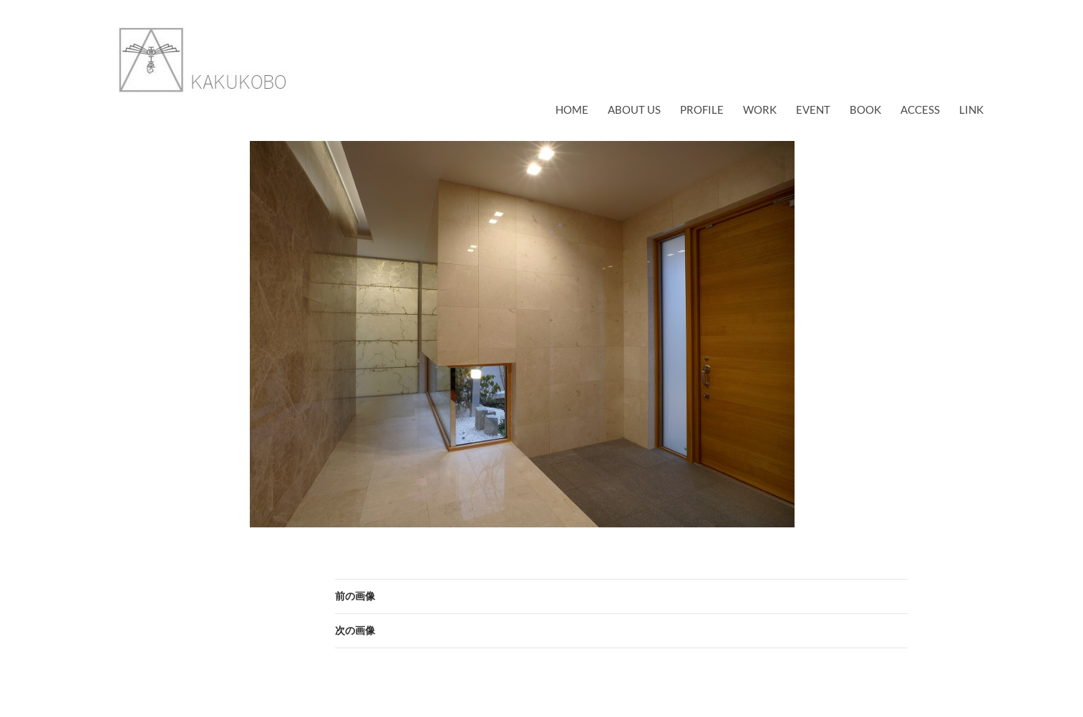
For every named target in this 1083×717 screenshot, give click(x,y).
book (865, 109)
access (920, 109)
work (760, 109)
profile (702, 109)
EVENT (813, 109)
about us (634, 109)
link (971, 109)
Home (571, 109)
